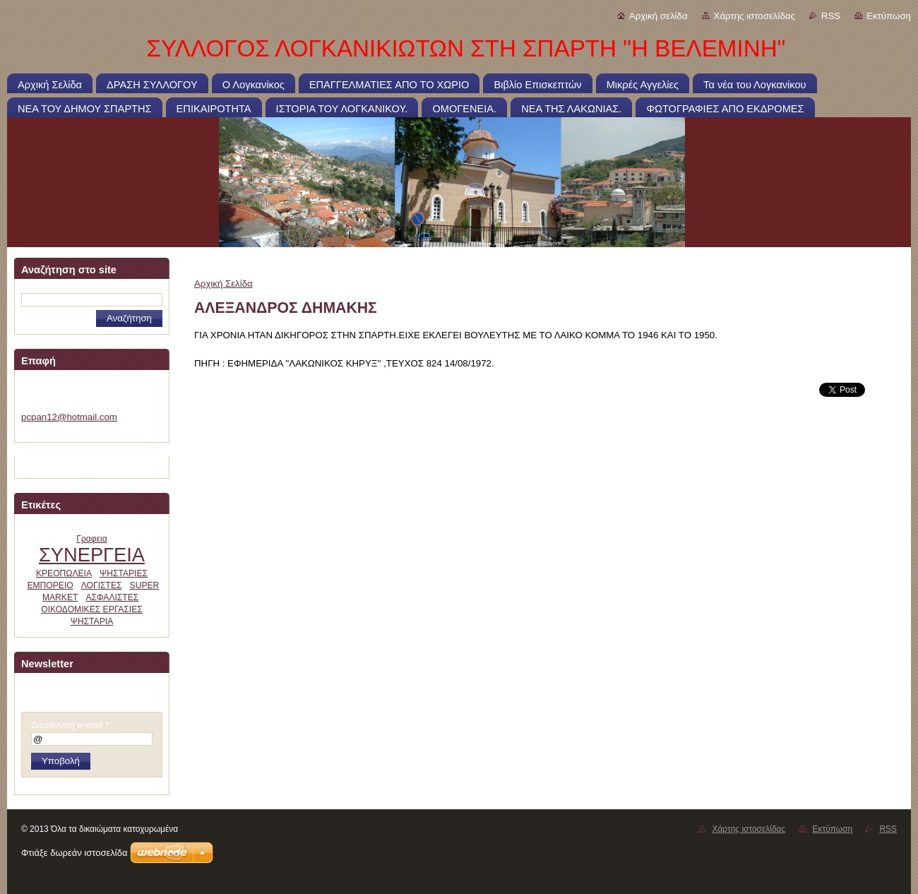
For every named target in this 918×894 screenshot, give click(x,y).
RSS (830, 16)
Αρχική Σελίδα (223, 283)
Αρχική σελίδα (658, 16)
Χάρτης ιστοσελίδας (754, 16)
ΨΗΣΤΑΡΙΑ (92, 621)
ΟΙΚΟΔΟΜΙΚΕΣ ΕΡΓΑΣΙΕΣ (92, 609)
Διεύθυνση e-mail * (70, 725)
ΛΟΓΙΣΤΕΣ (101, 585)
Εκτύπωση (888, 16)
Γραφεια (91, 539)
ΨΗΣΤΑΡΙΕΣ (124, 573)
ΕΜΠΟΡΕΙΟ (50, 585)
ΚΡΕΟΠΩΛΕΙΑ (64, 573)
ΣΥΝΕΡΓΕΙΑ (92, 555)
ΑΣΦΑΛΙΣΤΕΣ (111, 597)
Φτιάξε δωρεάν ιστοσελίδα (74, 852)
